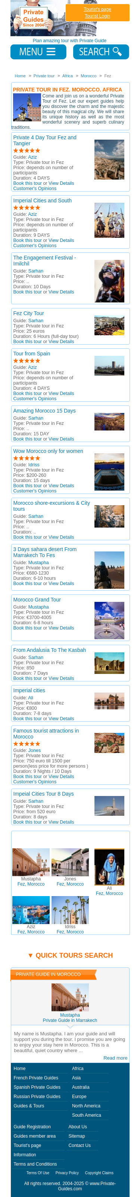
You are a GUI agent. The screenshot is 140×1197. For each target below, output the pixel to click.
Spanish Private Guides (37, 1087)
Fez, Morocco (31, 881)
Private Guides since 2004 (54, 18)
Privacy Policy (67, 1173)
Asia (76, 1078)
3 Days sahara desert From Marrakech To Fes (45, 552)
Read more (115, 1058)
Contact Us (80, 1145)
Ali (30, 697)
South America (86, 1115)
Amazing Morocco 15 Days (44, 411)
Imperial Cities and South (42, 200)
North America (86, 1106)
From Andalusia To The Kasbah (49, 650)
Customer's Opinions (35, 188)
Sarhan (35, 271)
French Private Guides (36, 1078)
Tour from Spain (31, 354)
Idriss (34, 464)
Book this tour (27, 183)
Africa (78, 1068)
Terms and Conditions (35, 1164)
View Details (61, 183)
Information (25, 1154)
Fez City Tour (28, 313)
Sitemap (77, 1136)
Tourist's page (97, 9)
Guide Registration (32, 1126)
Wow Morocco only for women (48, 451)
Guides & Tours (29, 1106)
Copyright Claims (99, 1173)
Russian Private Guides (37, 1096)
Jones (34, 750)
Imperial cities (29, 690)
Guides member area (35, 1136)
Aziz (32, 157)
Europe (79, 1096)
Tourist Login (97, 16)
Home (20, 1068)
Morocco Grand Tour (37, 600)
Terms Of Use (38, 1173)
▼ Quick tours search (70, 955)
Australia (81, 1087)
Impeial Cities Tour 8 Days (43, 794)
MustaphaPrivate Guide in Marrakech (70, 1018)
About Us (78, 1126)
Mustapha (38, 562)
